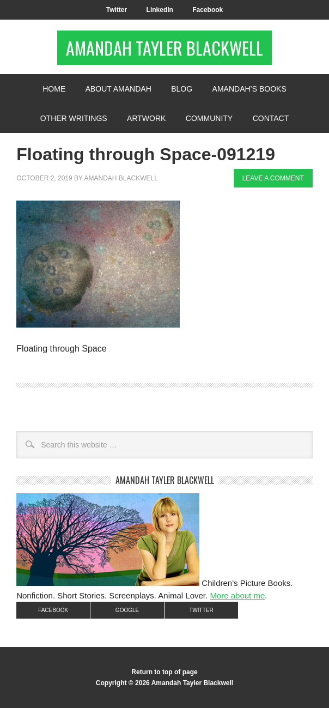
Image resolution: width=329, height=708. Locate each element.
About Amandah (118, 88)
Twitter (116, 10)
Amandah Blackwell (120, 178)
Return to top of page (164, 672)
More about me (237, 595)
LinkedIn (160, 10)
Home (53, 88)
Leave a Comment (273, 178)
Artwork (146, 118)
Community (209, 118)
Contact (271, 118)
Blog (181, 88)
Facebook (207, 10)
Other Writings (73, 118)
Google (127, 610)
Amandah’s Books (249, 88)
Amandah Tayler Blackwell (164, 47)
